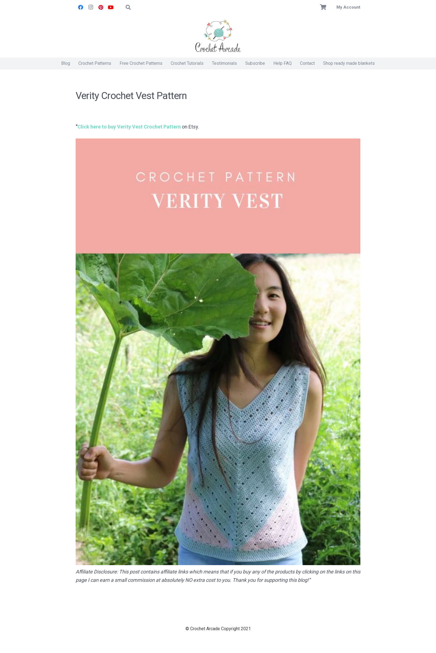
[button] (128, 7)
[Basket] (323, 7)
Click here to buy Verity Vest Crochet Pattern (129, 127)
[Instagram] (91, 7)
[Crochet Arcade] (218, 36)
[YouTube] (111, 7)
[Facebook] (81, 7)
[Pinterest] (101, 7)
